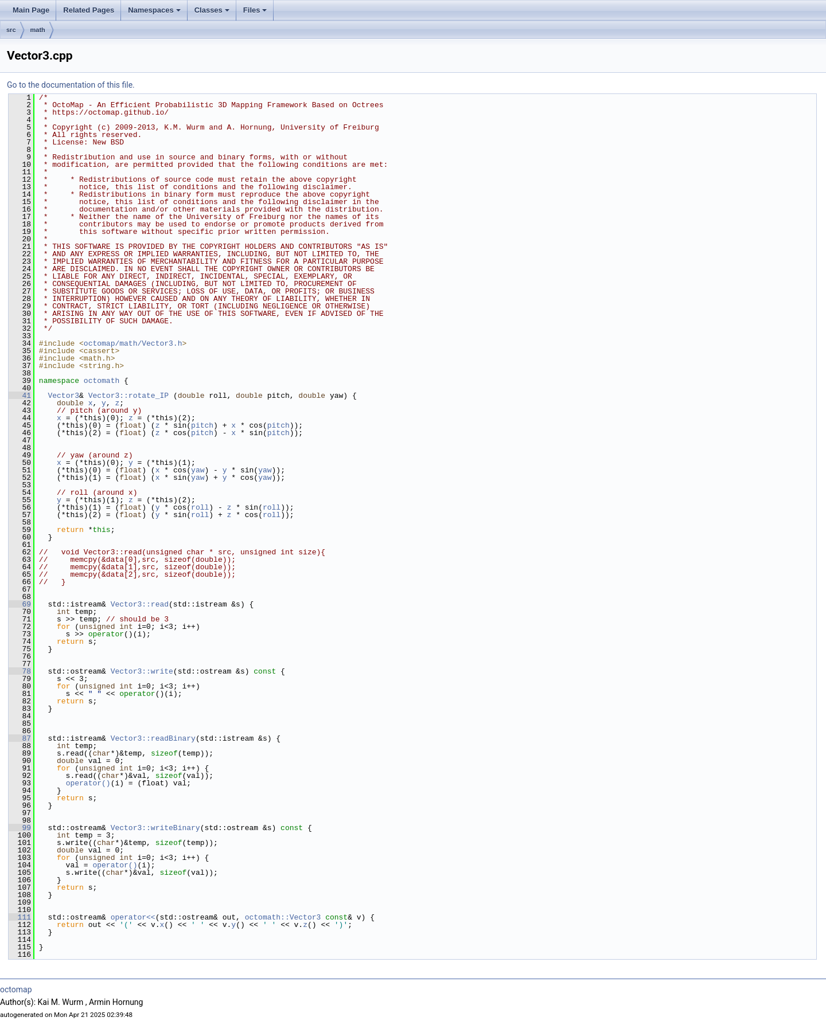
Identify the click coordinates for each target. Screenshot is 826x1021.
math (37, 29)
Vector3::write (142, 671)
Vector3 (63, 395)
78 (20, 671)
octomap (16, 989)
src (11, 29)
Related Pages (88, 10)
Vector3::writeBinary (155, 828)
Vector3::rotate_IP (128, 395)
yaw (197, 470)
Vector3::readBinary (153, 738)
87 (20, 738)
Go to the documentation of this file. (71, 84)
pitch (202, 425)
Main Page (31, 10)
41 (20, 395)
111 (20, 917)
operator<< (133, 917)
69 (20, 604)
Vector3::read (140, 604)
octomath (101, 380)
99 (20, 828)
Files (255, 10)
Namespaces (154, 10)
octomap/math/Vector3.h (133, 343)
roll (200, 507)
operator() (88, 783)
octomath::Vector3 (283, 917)
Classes (211, 10)
